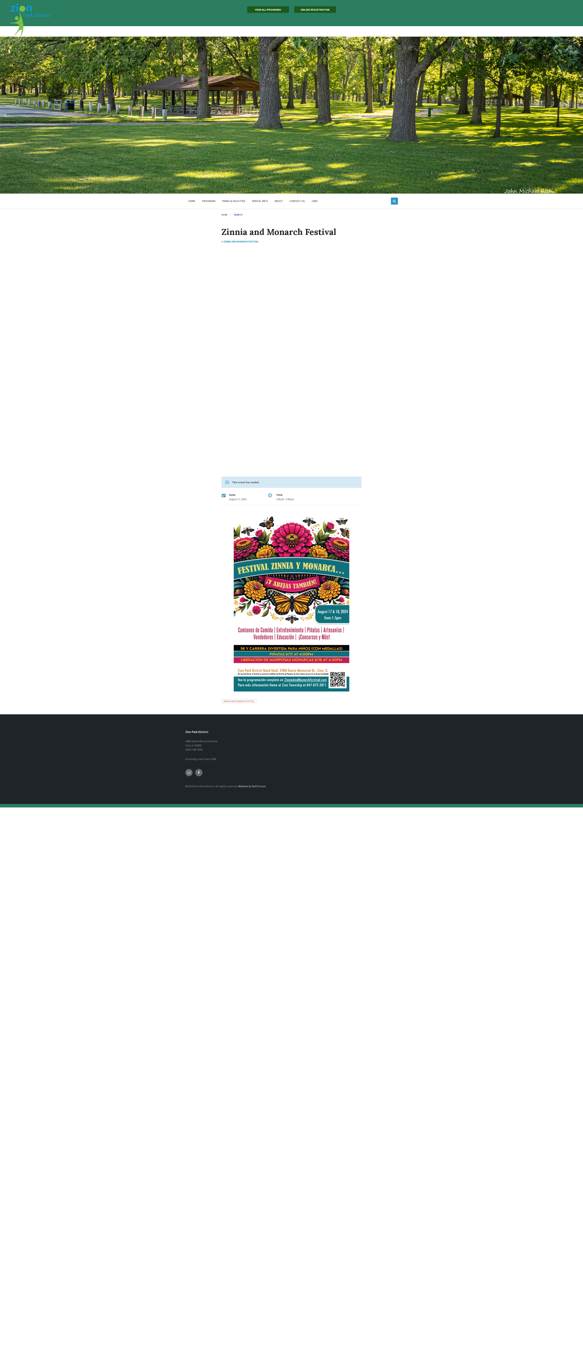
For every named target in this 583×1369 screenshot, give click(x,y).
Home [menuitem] (191, 201)
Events (238, 214)
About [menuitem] (279, 201)
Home (225, 214)
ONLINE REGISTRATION (315, 9)
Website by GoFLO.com (252, 786)
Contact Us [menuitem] (297, 201)
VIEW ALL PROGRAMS (268, 9)
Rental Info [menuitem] (260, 201)
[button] (5, 115)
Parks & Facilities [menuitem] (233, 201)
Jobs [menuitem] (314, 201)
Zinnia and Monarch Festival (241, 241)
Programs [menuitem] (208, 201)
